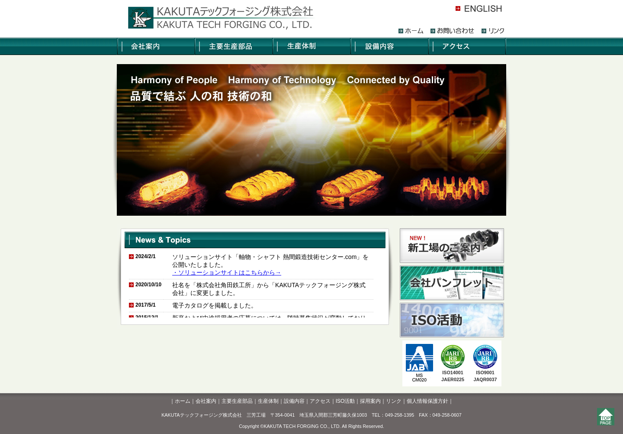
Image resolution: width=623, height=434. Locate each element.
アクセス (320, 401)
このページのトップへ (608, 419)
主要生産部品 (237, 401)
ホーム (182, 401)
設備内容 (294, 401)
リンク (393, 401)
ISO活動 (345, 401)
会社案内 (206, 401)
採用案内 (370, 401)
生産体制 (268, 401)
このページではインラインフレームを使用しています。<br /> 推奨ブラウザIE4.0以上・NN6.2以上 (255, 282)
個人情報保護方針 (427, 401)
